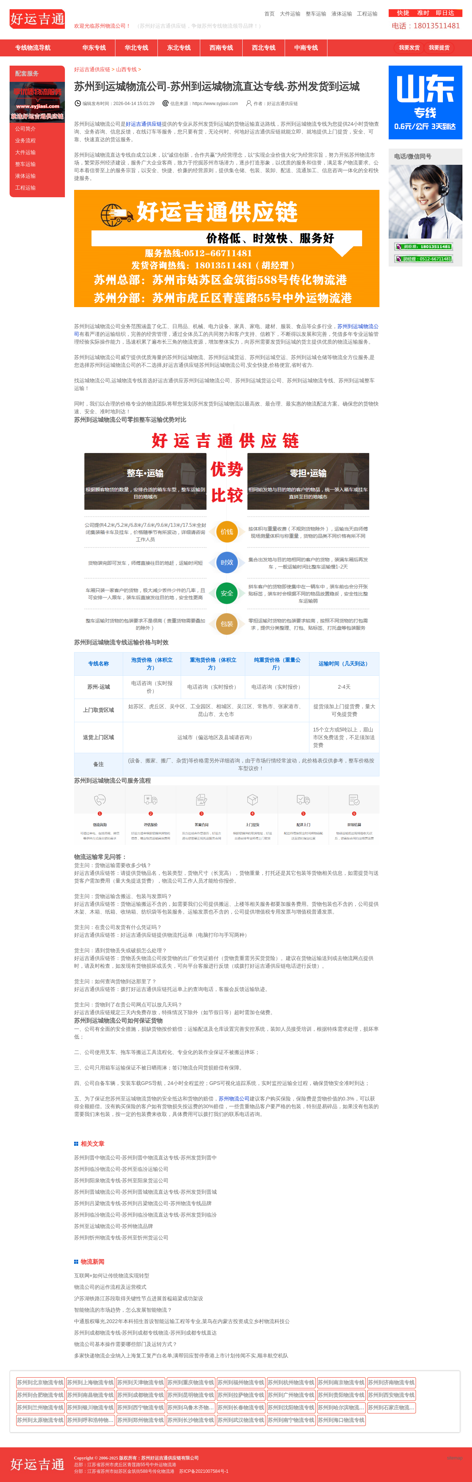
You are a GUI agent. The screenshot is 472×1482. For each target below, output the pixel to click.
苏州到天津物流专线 (140, 1382)
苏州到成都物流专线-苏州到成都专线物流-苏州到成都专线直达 (145, 1333)
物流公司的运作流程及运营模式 (110, 1287)
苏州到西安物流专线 (391, 1395)
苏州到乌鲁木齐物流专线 (191, 1407)
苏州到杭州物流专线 (291, 1382)
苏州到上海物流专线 (90, 1382)
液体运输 (342, 14)
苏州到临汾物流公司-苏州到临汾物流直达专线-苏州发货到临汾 (145, 1215)
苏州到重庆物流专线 (190, 1382)
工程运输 (367, 14)
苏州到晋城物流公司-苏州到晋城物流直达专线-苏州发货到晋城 (145, 1192)
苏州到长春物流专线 (241, 1407)
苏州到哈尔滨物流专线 (342, 1407)
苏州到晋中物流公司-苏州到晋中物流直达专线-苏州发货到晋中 (145, 1158)
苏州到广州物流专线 (291, 1395)
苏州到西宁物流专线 (140, 1407)
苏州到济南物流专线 (391, 1382)
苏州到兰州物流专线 (40, 1407)
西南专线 (221, 48)
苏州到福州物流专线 (241, 1382)
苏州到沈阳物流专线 (291, 1407)
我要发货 (409, 48)
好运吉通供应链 (92, 69)
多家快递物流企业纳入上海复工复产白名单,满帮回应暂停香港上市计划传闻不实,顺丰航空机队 (181, 1355)
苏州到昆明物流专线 (190, 1395)
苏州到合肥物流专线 (40, 1395)
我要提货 (439, 48)
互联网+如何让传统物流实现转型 (111, 1276)
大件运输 (290, 14)
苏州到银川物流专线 (90, 1407)
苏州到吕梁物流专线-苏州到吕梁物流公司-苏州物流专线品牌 (143, 1203)
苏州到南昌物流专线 (90, 1395)
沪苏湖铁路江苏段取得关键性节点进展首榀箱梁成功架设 (138, 1298)
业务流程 (25, 140)
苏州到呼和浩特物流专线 (91, 1420)
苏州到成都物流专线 (140, 1395)
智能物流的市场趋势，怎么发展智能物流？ (123, 1310)
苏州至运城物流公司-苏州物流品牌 (113, 1226)
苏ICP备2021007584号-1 (203, 1471)
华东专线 (94, 48)
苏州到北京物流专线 (40, 1382)
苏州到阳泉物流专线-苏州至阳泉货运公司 (121, 1180)
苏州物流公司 (234, 1099)
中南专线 (306, 48)
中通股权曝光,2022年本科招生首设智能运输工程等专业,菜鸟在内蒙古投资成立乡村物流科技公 (182, 1321)
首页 (269, 14)
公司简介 (25, 129)
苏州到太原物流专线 (40, 1420)
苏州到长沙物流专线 (190, 1420)
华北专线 (136, 48)
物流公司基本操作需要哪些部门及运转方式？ (125, 1344)
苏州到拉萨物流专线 (241, 1395)
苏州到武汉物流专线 (241, 1420)
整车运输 (316, 14)
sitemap (454, 1458)
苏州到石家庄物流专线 (392, 1407)
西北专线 (263, 48)
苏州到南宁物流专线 (291, 1420)
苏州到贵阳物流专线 (341, 1395)
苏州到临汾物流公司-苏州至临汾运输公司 (121, 1169)
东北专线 (179, 48)
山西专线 (126, 69)
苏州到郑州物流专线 (140, 1420)
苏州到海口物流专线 (341, 1420)
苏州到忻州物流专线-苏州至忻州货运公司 (121, 1238)
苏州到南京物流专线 (341, 1382)
